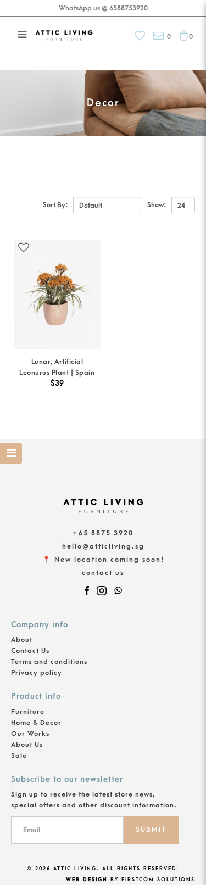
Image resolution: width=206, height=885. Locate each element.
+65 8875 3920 (103, 533)
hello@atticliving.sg (103, 546)
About (21, 640)
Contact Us (103, 573)
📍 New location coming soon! (103, 559)
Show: (156, 205)
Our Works (30, 734)
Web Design (87, 879)
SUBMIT (151, 829)
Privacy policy (36, 673)
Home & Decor (36, 723)
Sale (19, 756)
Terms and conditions (49, 662)
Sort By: (55, 205)
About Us (27, 745)
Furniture (27, 712)
